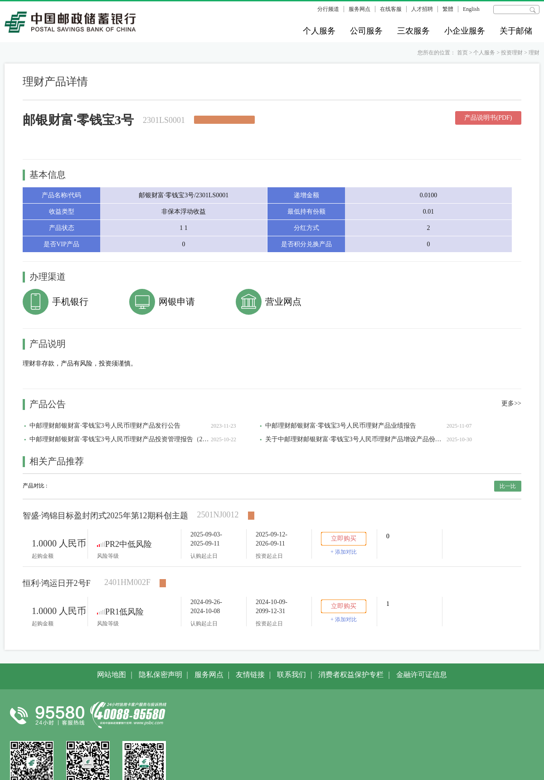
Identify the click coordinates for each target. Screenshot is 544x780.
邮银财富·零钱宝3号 (78, 120)
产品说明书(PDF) (488, 117)
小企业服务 (464, 30)
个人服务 (319, 30)
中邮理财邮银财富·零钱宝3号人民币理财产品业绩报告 (340, 425)
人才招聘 (422, 9)
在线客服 (391, 9)
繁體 (447, 9)
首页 (462, 52)
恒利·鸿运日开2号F (57, 583)
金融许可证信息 (421, 674)
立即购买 (343, 538)
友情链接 (250, 674)
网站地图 (111, 674)
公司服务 (366, 30)
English (471, 9)
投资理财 (512, 52)
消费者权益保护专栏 (351, 674)
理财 (534, 52)
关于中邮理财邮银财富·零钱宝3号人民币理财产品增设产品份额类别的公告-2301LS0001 (356, 439)
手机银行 (70, 302)
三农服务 (413, 30)
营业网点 (283, 302)
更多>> (511, 403)
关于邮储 (516, 30)
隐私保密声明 (160, 674)
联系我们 (291, 674)
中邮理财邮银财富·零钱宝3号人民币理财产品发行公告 (104, 425)
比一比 (508, 486)
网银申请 (177, 302)
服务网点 (359, 9)
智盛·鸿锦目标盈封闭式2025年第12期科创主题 (105, 515)
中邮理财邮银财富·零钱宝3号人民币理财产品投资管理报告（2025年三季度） (120, 439)
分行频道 (328, 9)
